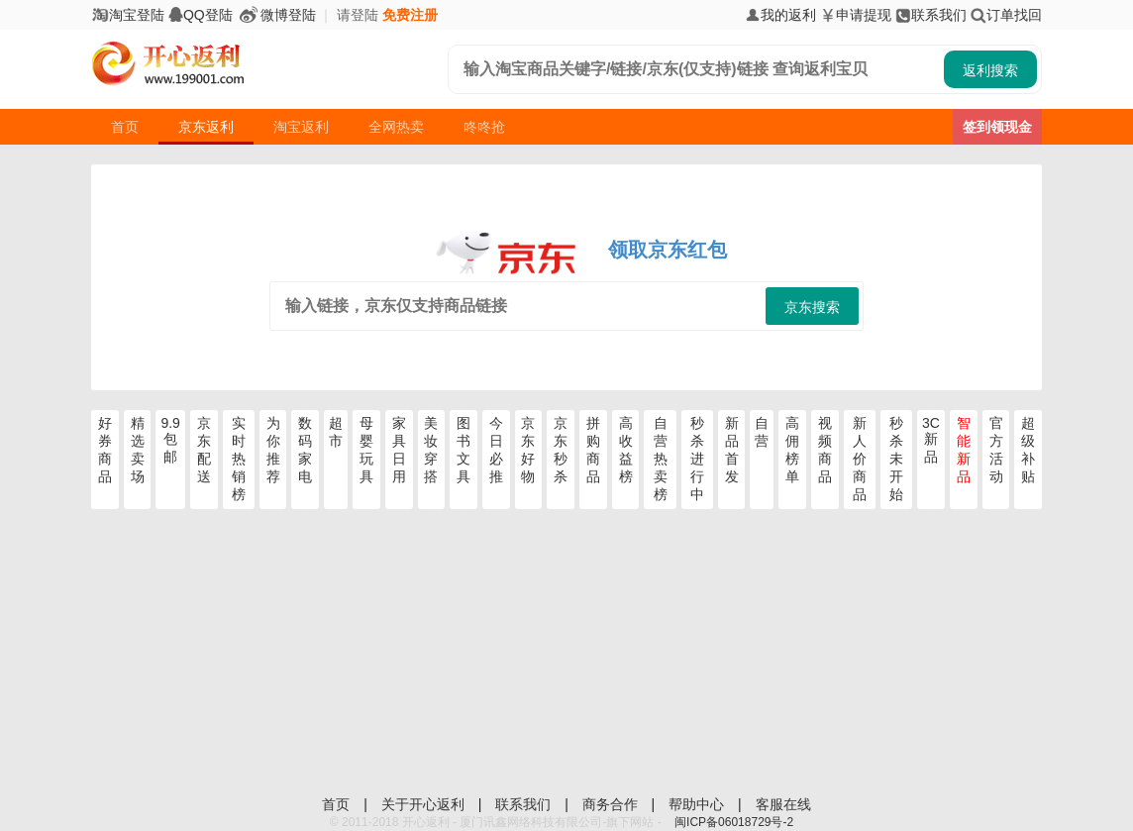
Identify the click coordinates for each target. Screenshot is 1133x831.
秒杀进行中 (697, 458)
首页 (125, 127)
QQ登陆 (200, 15)
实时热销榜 (239, 458)
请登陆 (357, 15)
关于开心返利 (424, 804)
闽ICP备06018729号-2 (733, 822)
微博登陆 (276, 15)
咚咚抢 (484, 127)
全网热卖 (396, 127)
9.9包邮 (169, 440)
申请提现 (855, 15)
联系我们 (931, 15)
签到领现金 (997, 127)
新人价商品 (860, 458)
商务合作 (612, 804)
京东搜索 (812, 307)
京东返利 (206, 127)
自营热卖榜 (661, 458)
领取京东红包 (667, 249)
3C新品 (931, 440)
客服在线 (783, 804)
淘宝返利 (301, 127)
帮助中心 (698, 804)
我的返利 (780, 15)
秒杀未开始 (896, 458)
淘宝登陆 (127, 15)
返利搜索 (990, 70)
